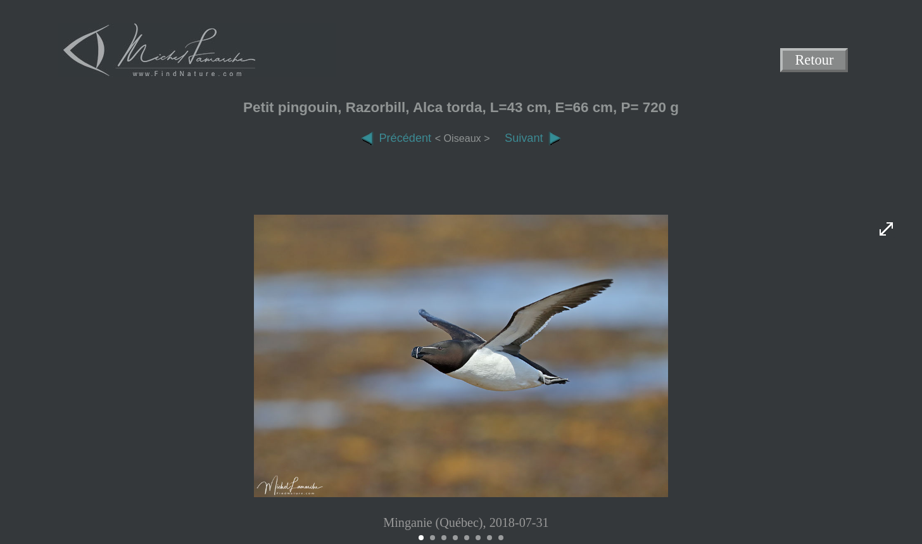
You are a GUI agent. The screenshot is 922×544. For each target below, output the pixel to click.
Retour (815, 60)
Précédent (395, 138)
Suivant (533, 138)
